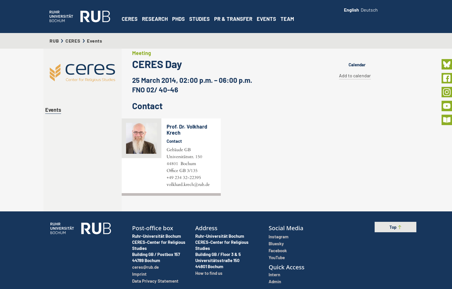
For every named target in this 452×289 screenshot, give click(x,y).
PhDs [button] (178, 19)
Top (395, 227)
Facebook (278, 250)
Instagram (279, 236)
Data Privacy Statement (155, 280)
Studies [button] (199, 19)
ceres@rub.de (145, 267)
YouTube (277, 257)
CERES (130, 19)
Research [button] (155, 19)
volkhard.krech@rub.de (188, 184)
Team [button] (287, 19)
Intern (274, 274)
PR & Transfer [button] (233, 19)
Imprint (139, 274)
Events (266, 19)
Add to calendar (355, 75)
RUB (54, 40)
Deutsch (369, 9)
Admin (275, 281)
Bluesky (276, 243)
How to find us (209, 273)
